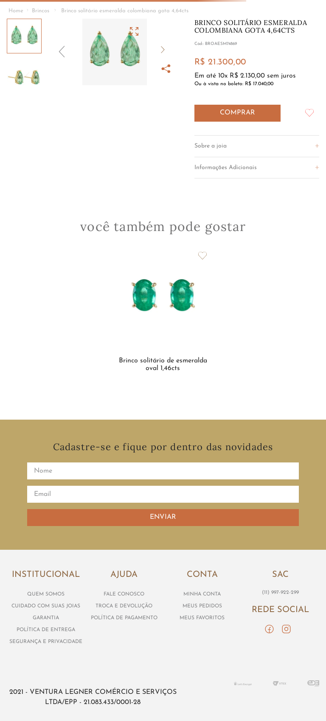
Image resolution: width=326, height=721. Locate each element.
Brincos (40, 11)
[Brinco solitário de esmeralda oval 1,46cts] (162, 318)
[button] (114, 52)
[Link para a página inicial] (16, 11)
